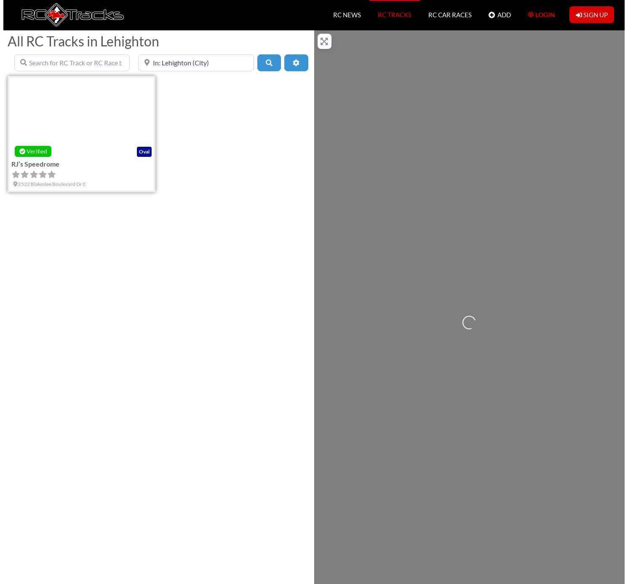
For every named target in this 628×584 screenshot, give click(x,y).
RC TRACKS (395, 15)
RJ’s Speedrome (35, 164)
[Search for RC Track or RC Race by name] (72, 62)
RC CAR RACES (450, 15)
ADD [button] (500, 15)
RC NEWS (347, 15)
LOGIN (541, 15)
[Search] (269, 62)
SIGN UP (592, 15)
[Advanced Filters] (296, 62)
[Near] (196, 62)
